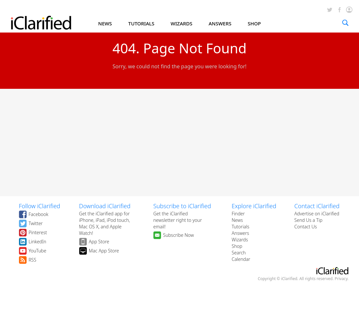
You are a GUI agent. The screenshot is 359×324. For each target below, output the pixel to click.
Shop (237, 246)
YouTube (38, 251)
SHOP (254, 23)
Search (239, 253)
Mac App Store (104, 251)
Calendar (241, 259)
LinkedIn (38, 241)
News (237, 220)
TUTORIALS (141, 23)
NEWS (105, 23)
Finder (238, 213)
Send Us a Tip (308, 220)
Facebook (38, 214)
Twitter (36, 223)
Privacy (341, 278)
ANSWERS (220, 23)
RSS (32, 260)
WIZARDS (181, 23)
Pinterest (38, 232)
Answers (240, 233)
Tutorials (240, 226)
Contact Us (305, 226)
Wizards (240, 239)
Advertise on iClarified (316, 213)
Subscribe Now (178, 235)
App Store (99, 241)
